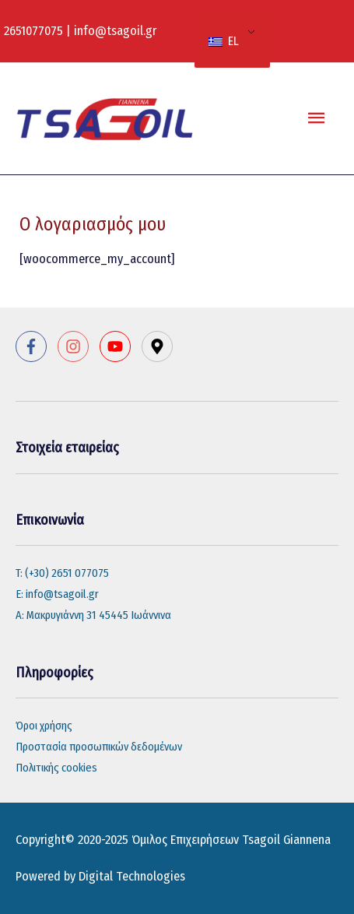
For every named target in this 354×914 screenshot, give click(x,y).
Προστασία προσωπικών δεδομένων (99, 747)
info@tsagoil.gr (115, 30)
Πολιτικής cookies (56, 768)
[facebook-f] (35, 346)
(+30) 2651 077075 (67, 573)
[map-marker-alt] (159, 346)
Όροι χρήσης (44, 726)
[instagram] (77, 346)
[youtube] (119, 346)
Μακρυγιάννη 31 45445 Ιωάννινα (98, 615)
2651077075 (33, 30)
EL (224, 40)
